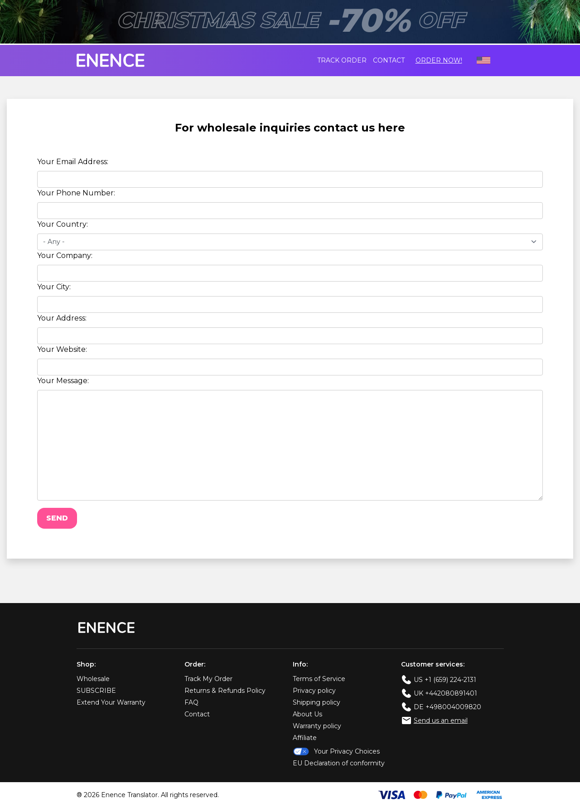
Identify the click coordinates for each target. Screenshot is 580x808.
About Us (307, 714)
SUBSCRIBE (96, 690)
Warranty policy (317, 726)
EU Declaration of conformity (339, 763)
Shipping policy (316, 702)
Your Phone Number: (76, 193)
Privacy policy (314, 690)
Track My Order (208, 679)
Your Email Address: (72, 161)
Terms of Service (319, 679)
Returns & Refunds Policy (225, 690)
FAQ (191, 702)
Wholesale (93, 679)
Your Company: (64, 255)
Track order (342, 60)
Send (57, 518)
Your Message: (63, 380)
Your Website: (62, 349)
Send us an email (441, 720)
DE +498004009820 (447, 707)
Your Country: (62, 224)
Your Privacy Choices (336, 751)
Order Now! (439, 60)
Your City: (54, 286)
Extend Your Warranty (111, 702)
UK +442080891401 (445, 693)
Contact (389, 60)
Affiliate (305, 738)
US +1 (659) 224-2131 (445, 680)
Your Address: (62, 318)
